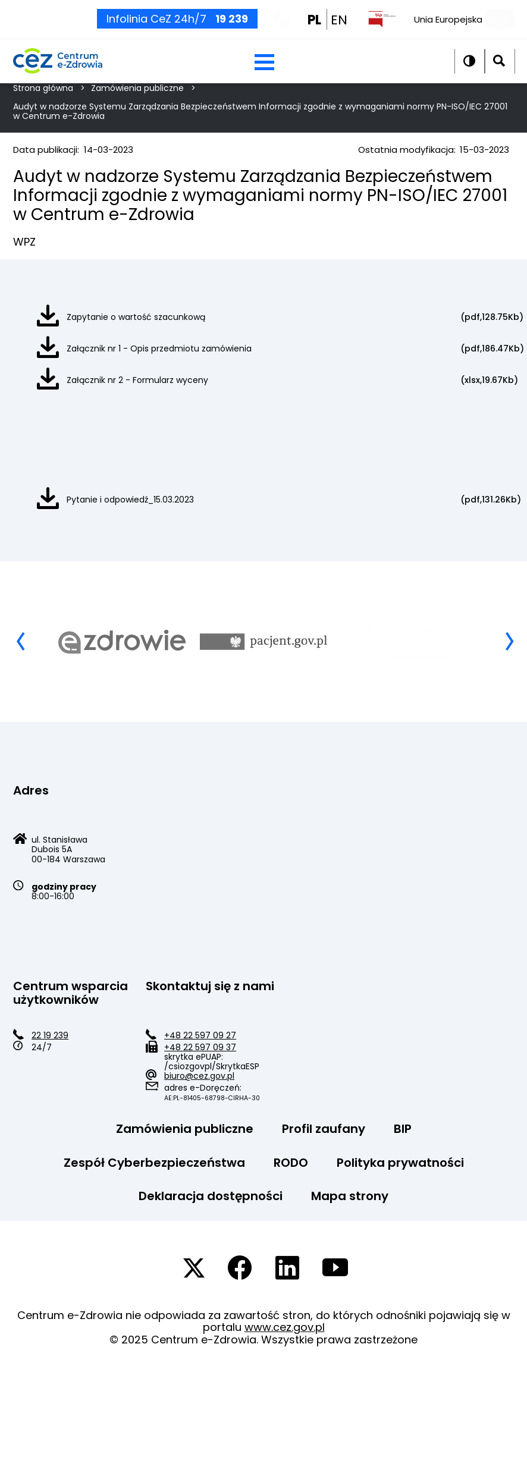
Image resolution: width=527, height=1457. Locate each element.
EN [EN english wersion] (339, 28)
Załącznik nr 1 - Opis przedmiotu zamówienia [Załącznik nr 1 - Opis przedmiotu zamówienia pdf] (159, 348)
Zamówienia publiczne (184, 1128)
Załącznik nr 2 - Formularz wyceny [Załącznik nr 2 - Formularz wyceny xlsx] (137, 380)
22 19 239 (50, 1035)
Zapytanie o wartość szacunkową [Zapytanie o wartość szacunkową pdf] (136, 317)
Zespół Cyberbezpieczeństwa (154, 1162)
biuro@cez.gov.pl (199, 1076)
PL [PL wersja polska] (314, 28)
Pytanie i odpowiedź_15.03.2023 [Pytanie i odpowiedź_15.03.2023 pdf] (130, 499)
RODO (291, 1162)
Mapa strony (349, 1196)
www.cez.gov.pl (284, 1327)
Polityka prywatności (400, 1162)
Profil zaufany (323, 1128)
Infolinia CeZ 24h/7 (177, 27)
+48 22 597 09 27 (200, 1035)
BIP (403, 1128)
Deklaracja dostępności (211, 1196)
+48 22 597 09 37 (200, 1047)
